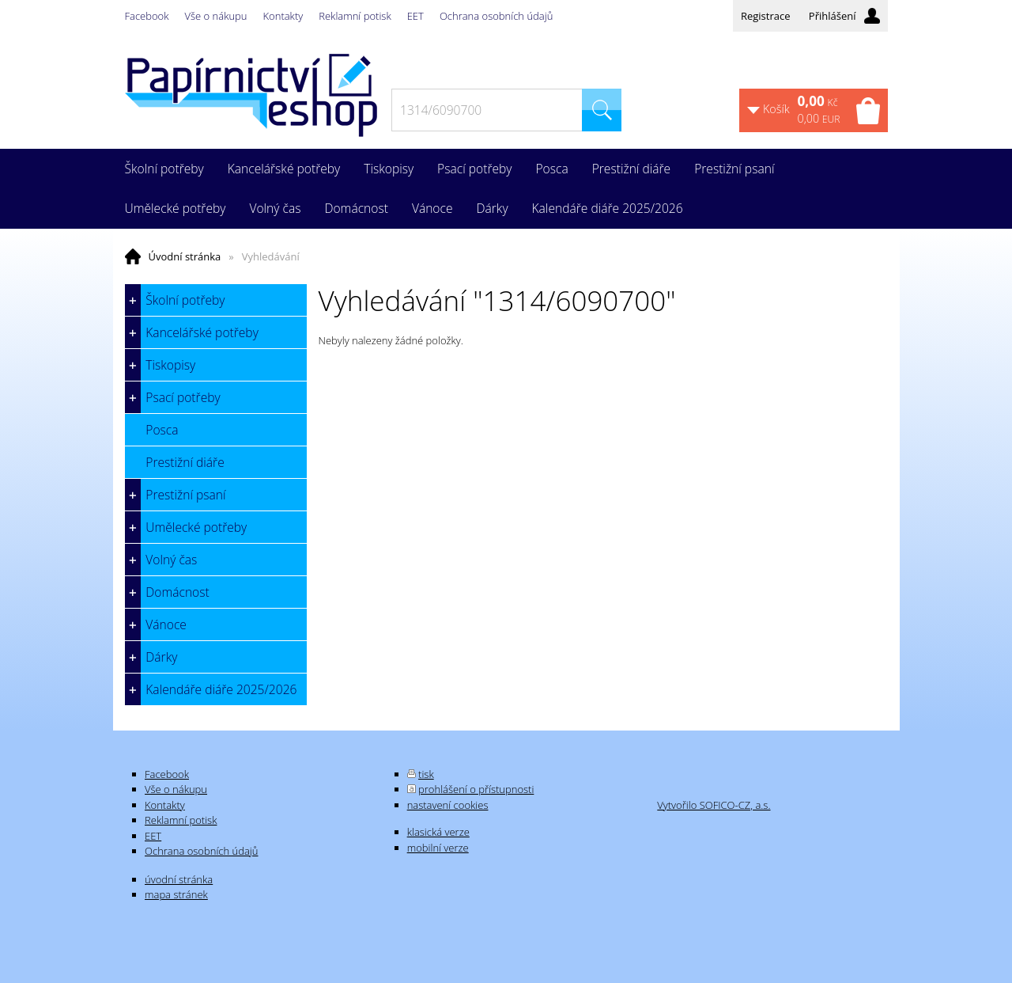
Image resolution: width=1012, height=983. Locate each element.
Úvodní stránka (185, 256)
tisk (426, 774)
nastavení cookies (448, 805)
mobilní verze (438, 848)
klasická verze (438, 832)
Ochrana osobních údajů (496, 16)
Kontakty (283, 16)
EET (415, 16)
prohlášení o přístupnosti (476, 789)
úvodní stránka (179, 879)
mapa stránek (176, 894)
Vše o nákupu (216, 16)
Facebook (147, 16)
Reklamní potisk (355, 16)
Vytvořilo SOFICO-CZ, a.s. (713, 805)
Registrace (766, 16)
